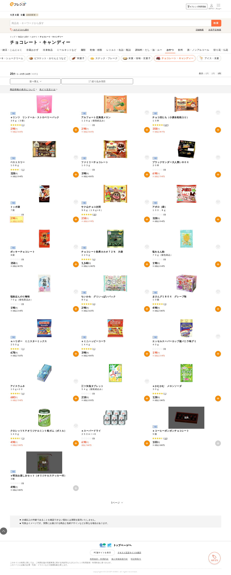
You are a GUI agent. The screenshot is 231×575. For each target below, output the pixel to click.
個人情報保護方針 (119, 559)
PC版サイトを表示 (102, 552)
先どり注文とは (48, 89)
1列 (207, 73)
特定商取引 (136, 559)
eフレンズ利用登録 (196, 6)
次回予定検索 (214, 29)
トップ (12, 37)
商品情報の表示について (23, 89)
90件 (34, 74)
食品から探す (23, 37)
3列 (219, 73)
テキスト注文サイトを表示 (129, 552)
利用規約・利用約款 (99, 559)
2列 (213, 73)
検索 (216, 23)
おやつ (34, 37)
